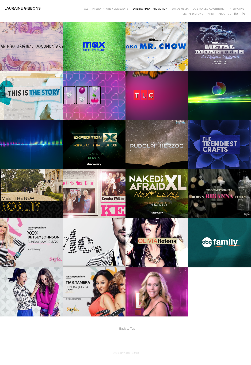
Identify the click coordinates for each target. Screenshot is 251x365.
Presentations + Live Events (110, 8)
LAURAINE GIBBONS (23, 8)
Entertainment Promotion (149, 8)
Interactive (236, 8)
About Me (225, 14)
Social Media (180, 8)
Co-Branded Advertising (209, 8)
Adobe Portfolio (131, 352)
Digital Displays (192, 14)
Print (210, 14)
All (86, 8)
